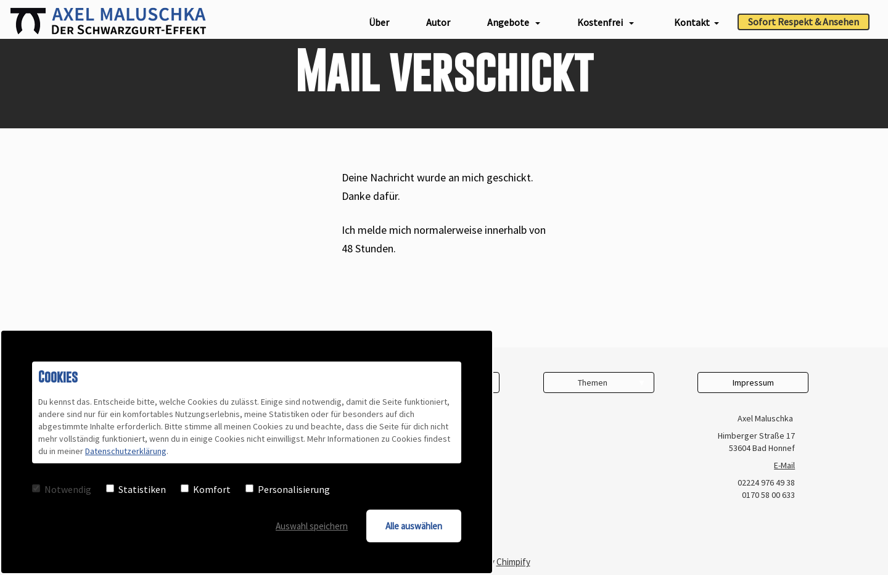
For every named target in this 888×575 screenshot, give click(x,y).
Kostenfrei (605, 22)
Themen (592, 382)
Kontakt (696, 22)
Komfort (206, 489)
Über (379, 22)
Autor (438, 22)
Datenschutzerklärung (125, 451)
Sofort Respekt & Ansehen (803, 21)
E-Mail (784, 465)
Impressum (753, 382)
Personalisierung (287, 489)
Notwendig (61, 489)
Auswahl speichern (312, 526)
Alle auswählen (413, 526)
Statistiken (136, 489)
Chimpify (513, 562)
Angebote (513, 22)
